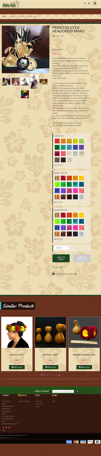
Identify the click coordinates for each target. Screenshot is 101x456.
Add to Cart (61, 258)
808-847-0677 (9, 418)
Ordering (38, 401)
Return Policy (39, 404)
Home (4, 17)
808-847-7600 (10, 416)
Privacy (37, 406)
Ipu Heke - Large (50, 354)
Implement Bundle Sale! (84, 354)
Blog (53, 401)
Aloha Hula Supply (24, 401)
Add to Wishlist (82, 258)
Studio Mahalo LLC (15, 437)
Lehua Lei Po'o (17, 354)
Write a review (57, 49)
